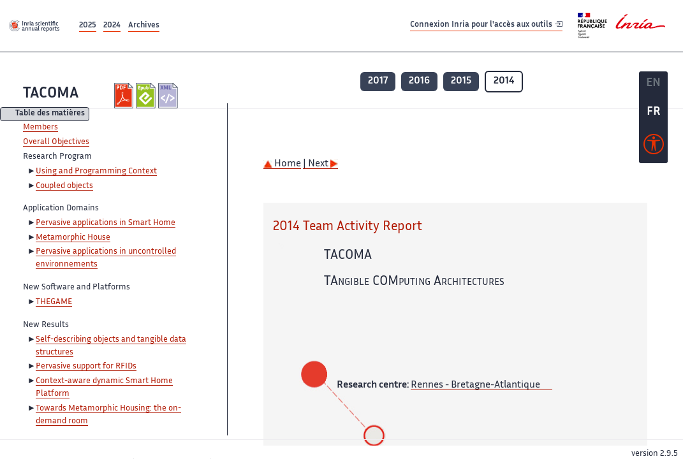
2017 (378, 81)
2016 (419, 81)
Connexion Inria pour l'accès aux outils (486, 25)
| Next (320, 164)
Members (40, 127)
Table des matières (50, 114)
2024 (112, 25)
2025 (87, 25)
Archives (143, 25)
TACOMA (50, 94)
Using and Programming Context (96, 171)
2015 (461, 81)
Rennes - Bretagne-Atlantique (475, 385)
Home (282, 164)
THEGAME (54, 302)
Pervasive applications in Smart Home (105, 223)
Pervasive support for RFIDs (86, 366)
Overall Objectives (56, 142)
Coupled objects (64, 186)
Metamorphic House (73, 238)
